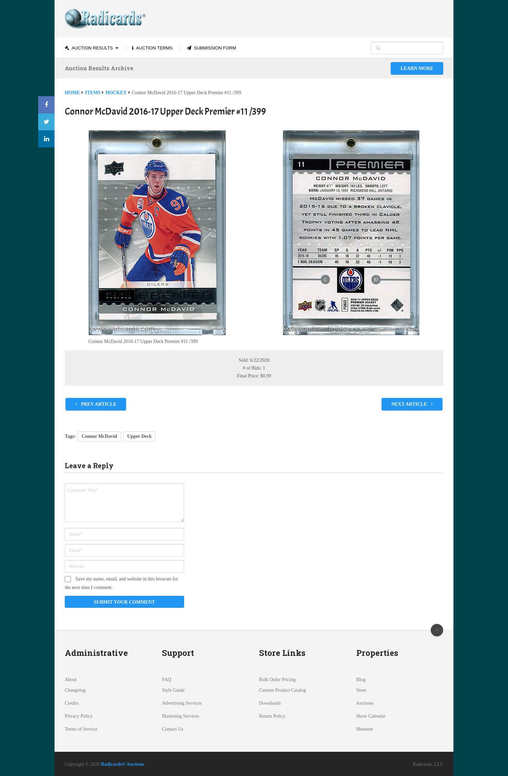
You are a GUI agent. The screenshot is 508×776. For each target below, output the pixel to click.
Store (361, 690)
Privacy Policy (79, 716)
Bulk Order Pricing (277, 679)
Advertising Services (182, 703)
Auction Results (89, 48)
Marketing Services (180, 716)
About (71, 679)
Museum (364, 729)
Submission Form (211, 48)
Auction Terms (152, 48)
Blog (360, 679)
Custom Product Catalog (282, 690)
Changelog (75, 690)
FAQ (166, 679)
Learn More (417, 68)
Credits (71, 703)
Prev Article (95, 404)
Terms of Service (81, 729)
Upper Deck (139, 436)
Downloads (270, 703)
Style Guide (173, 690)
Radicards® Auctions (123, 764)
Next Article (412, 404)
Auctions (365, 703)
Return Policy (272, 716)
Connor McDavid (99, 436)
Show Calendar (371, 716)
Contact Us (172, 729)
